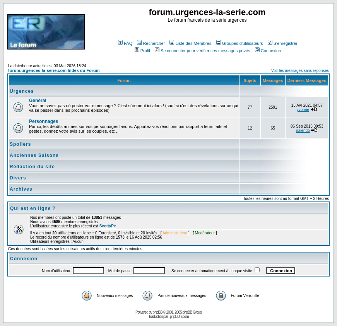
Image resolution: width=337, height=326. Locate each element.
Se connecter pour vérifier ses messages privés (202, 50)
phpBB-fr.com (179, 316)
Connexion (268, 50)
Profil (142, 50)
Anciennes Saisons (34, 155)
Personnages (43, 121)
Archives (21, 189)
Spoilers (20, 144)
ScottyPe (107, 226)
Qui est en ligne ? (33, 208)
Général (37, 100)
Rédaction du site (32, 166)
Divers (18, 178)
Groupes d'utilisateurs (239, 43)
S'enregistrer (283, 43)
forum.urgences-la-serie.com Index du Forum (54, 70)
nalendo (303, 130)
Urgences (22, 91)
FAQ (125, 43)
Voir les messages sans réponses (300, 70)
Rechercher (151, 43)
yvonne (303, 110)
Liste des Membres (190, 43)
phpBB (158, 312)
